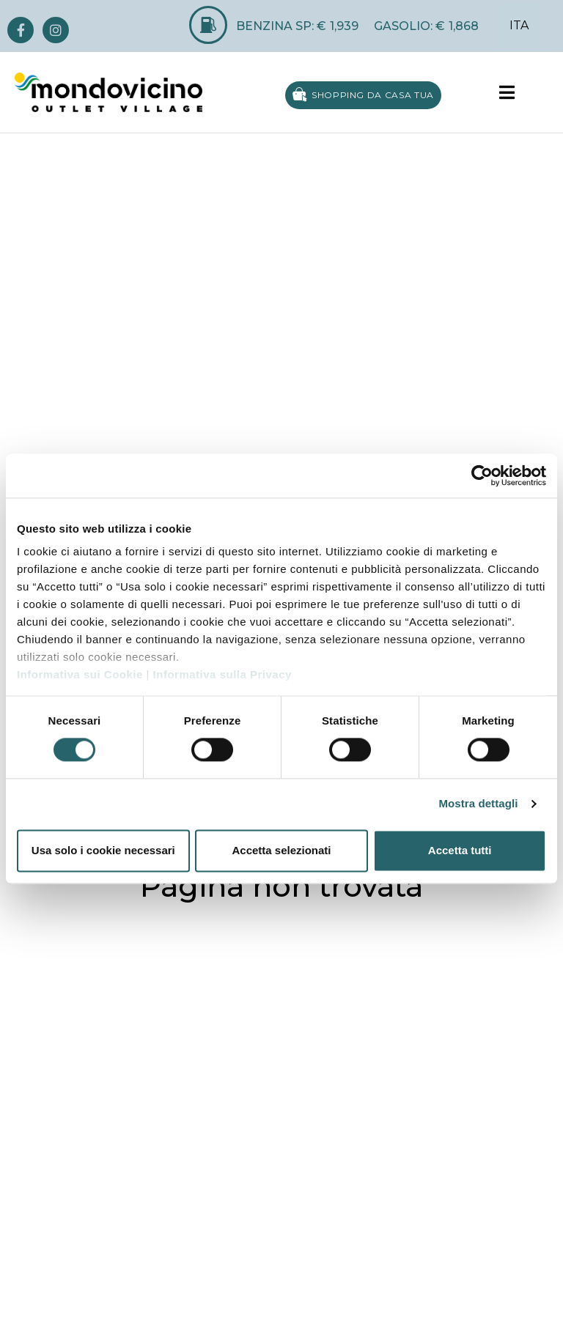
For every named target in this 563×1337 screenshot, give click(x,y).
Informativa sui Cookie (80, 674)
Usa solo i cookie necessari (103, 850)
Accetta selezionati (281, 850)
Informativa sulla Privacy (222, 674)
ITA (519, 25)
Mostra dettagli (478, 804)
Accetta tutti (460, 850)
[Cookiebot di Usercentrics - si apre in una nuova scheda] (482, 475)
